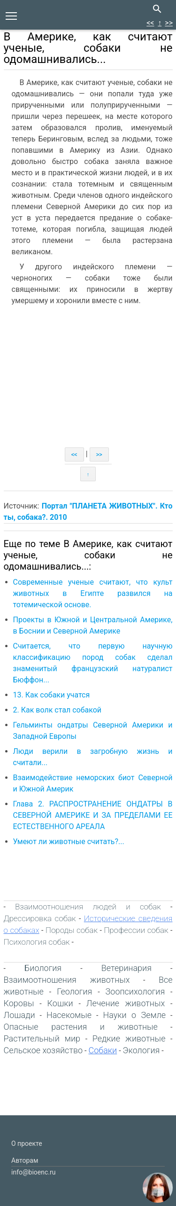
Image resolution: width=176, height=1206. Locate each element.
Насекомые (69, 1015)
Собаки (102, 1050)
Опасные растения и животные (81, 1027)
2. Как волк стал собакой (57, 709)
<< (150, 22)
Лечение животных (125, 1003)
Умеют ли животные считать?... (68, 841)
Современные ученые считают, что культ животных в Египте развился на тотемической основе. (93, 593)
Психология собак (37, 942)
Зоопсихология (135, 991)
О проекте (26, 1143)
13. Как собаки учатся (51, 694)
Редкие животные (129, 1038)
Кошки (60, 1003)
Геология (74, 991)
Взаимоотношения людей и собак (88, 906)
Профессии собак (136, 930)
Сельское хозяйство (43, 1050)
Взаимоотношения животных (67, 980)
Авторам (24, 1160)
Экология (141, 1050)
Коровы (19, 1003)
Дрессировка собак (40, 918)
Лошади (19, 1015)
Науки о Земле (134, 1015)
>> (169, 22)
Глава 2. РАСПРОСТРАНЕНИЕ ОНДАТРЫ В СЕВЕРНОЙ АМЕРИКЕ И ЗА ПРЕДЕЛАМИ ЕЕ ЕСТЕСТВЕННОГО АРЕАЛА (93, 815)
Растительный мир (42, 1038)
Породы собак (72, 930)
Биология (42, 968)
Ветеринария (126, 968)
